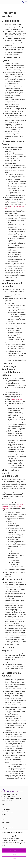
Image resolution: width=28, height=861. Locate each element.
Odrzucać (14, 858)
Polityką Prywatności (16, 400)
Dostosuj (14, 854)
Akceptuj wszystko (14, 850)
